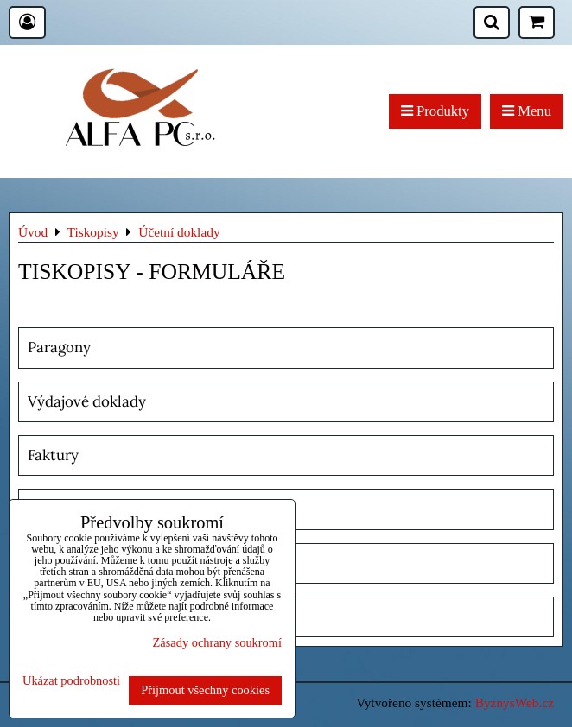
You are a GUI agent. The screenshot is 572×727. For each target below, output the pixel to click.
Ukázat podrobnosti (71, 680)
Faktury (53, 455)
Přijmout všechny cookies (205, 690)
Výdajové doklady (87, 401)
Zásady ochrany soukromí (217, 642)
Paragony (59, 347)
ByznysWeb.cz (514, 702)
